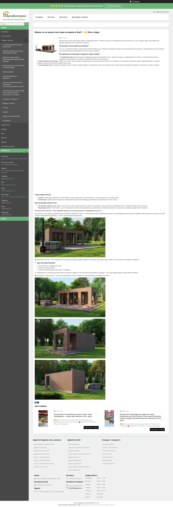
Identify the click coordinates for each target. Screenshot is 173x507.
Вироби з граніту (9, 103)
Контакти (63, 17)
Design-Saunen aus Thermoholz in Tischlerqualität (13, 66)
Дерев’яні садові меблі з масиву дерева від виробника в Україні (13, 59)
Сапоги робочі (108, 457)
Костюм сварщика (109, 451)
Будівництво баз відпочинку (44, 444)
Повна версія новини (91, 427)
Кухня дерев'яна (74, 470)
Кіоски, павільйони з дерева (44, 463)
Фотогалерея (6, 36)
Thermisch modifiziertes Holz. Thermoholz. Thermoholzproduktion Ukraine (13, 84)
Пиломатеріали (8, 72)
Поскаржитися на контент (89, 505)
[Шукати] (26, 24)
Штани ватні (107, 454)
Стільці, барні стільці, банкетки (79, 454)
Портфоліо (5, 32)
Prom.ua (96, 503)
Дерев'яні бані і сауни (41, 451)
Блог (2, 133)
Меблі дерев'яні (73, 444)
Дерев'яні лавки (74, 451)
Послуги (5, 108)
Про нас (4, 138)
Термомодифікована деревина (10, 77)
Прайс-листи (5, 125)
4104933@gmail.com (8, 191)
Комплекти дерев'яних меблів (78, 447)
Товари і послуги (7, 40)
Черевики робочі (109, 463)
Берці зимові (107, 460)
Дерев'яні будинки (40, 447)
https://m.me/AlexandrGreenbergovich (14, 197)
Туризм (5, 112)
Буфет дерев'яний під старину (79, 467)
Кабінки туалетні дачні (42, 460)
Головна (39, 17)
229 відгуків (135, 1)
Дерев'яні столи (73, 457)
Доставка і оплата (7, 146)
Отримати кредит (113, 6)
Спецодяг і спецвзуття (10, 99)
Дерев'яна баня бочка (42, 454)
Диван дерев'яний (74, 460)
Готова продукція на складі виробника (12, 46)
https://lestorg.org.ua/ (8, 185)
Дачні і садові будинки (42, 457)
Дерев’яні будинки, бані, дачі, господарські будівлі (13, 52)
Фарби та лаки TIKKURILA (11, 116)
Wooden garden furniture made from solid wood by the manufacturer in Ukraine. (13, 93)
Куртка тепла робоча (110, 447)
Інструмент (7, 121)
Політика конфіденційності (106, 505)
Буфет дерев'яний (74, 463)
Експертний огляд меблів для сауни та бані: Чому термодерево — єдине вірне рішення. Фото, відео (73, 415)
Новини (4, 129)
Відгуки (3, 142)
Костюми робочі (108, 444)
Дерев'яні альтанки (41, 467)
